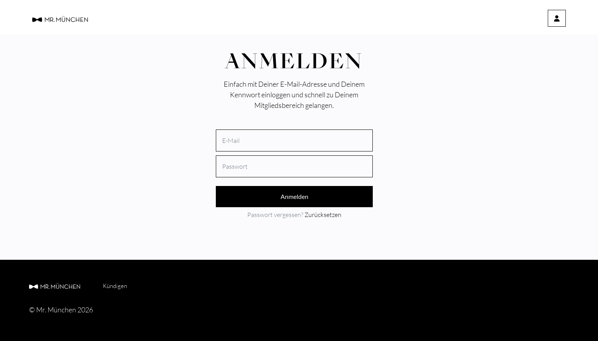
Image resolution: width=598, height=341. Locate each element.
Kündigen (115, 286)
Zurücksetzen (322, 215)
